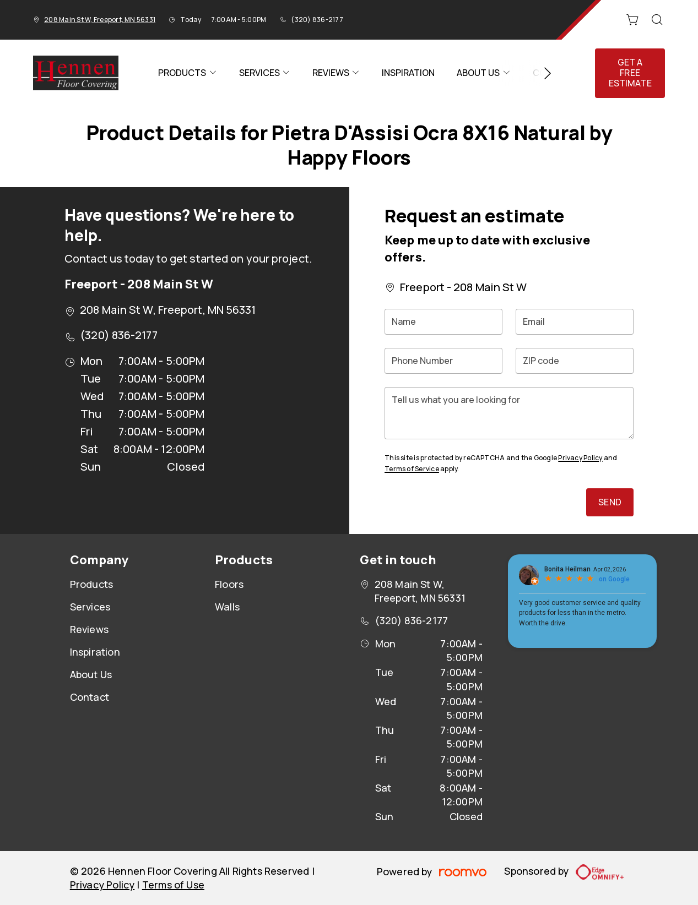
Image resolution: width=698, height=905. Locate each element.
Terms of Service (412, 468)
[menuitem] (187, 73)
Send (609, 502)
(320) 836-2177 (317, 19)
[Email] (575, 322)
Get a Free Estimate (630, 72)
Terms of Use (173, 884)
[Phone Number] (443, 361)
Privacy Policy (580, 457)
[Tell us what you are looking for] (509, 413)
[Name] (443, 322)
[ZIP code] (575, 361)
